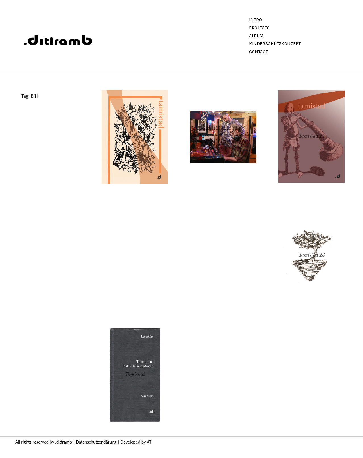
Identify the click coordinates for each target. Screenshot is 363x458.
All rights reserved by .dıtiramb (43, 442)
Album (256, 35)
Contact (258, 51)
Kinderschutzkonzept (275, 43)
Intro (255, 19)
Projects (259, 27)
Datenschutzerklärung (96, 442)
